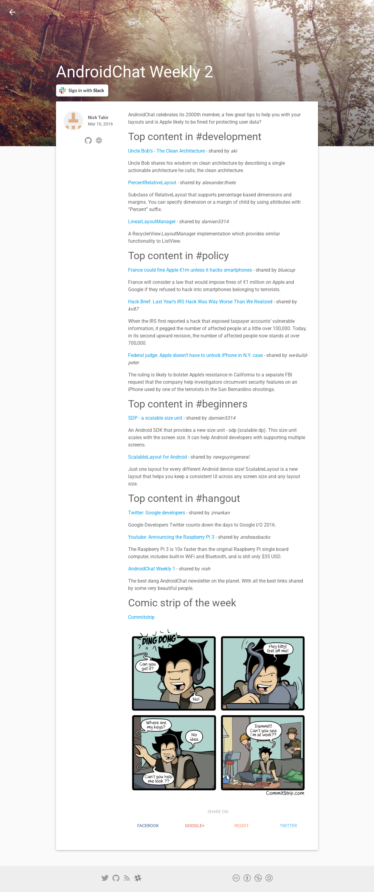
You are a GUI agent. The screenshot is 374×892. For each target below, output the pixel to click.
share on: (218, 811)
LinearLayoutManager (152, 221)
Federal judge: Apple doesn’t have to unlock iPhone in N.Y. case (195, 355)
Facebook (148, 825)
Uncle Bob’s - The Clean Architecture (166, 151)
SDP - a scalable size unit (155, 418)
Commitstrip (141, 617)
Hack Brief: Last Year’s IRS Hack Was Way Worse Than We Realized (200, 302)
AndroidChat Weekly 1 (151, 569)
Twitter (288, 825)
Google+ (194, 825)
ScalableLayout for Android (157, 457)
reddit (241, 825)
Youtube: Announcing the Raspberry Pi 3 (171, 537)
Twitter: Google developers (156, 513)
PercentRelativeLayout (152, 182)
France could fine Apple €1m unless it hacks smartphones (190, 270)
